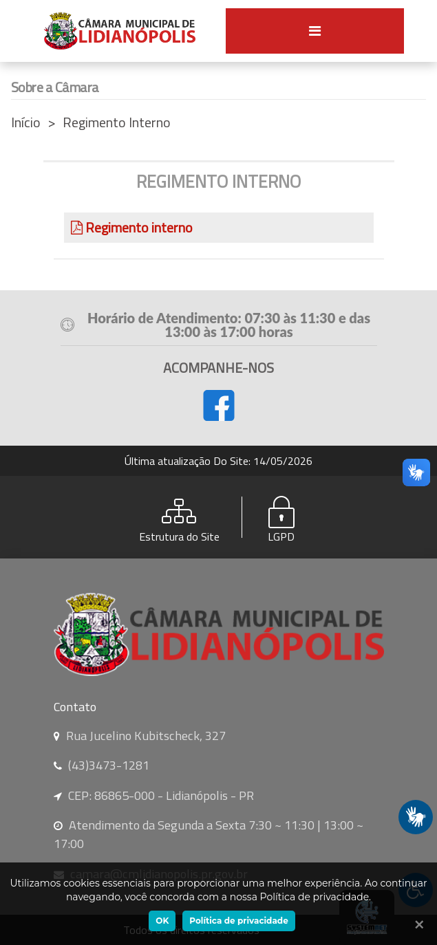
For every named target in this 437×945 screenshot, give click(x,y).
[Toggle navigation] (315, 31)
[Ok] (416, 924)
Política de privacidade (238, 920)
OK (162, 920)
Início (26, 122)
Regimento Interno (117, 122)
